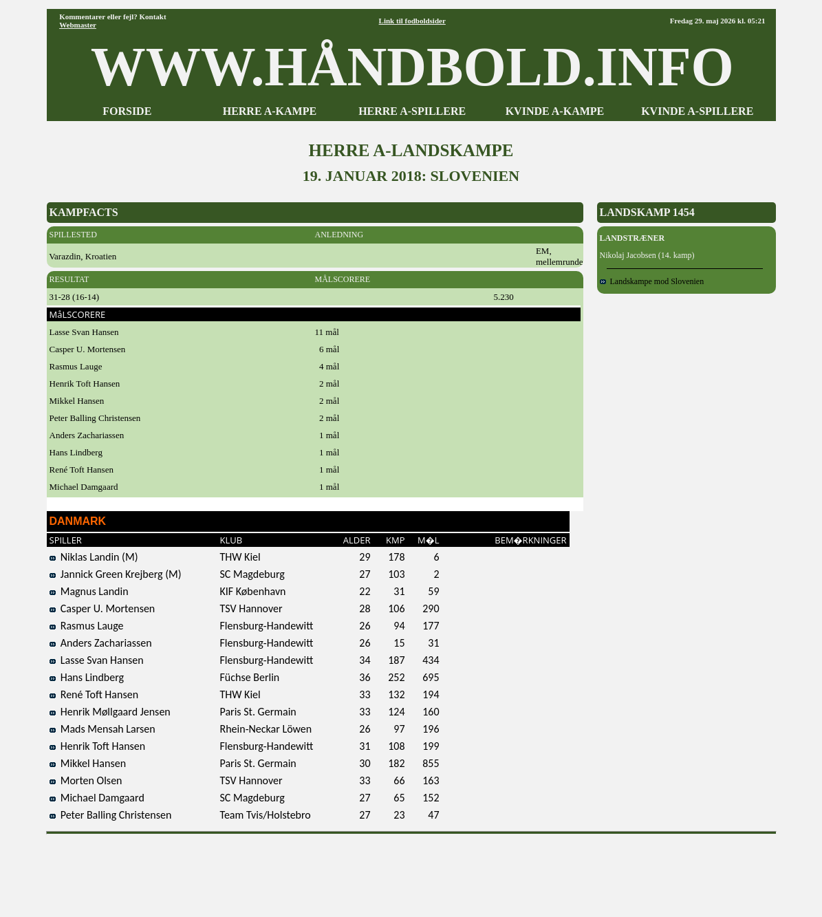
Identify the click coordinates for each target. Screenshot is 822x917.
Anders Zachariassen (101, 642)
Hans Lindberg (87, 677)
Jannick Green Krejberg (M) (116, 574)
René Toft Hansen (94, 694)
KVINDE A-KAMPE (555, 111)
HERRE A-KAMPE (269, 111)
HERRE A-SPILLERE (412, 111)
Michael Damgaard (97, 797)
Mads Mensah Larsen (102, 728)
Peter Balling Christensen (111, 814)
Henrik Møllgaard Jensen (110, 711)
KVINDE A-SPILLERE (697, 111)
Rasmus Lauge (87, 625)
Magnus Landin (89, 591)
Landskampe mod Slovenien (652, 281)
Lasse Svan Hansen (97, 660)
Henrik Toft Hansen (98, 746)
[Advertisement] (411, 871)
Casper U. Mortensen (102, 608)
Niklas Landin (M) (94, 556)
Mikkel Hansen (88, 763)
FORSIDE (126, 111)
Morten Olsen (86, 780)
